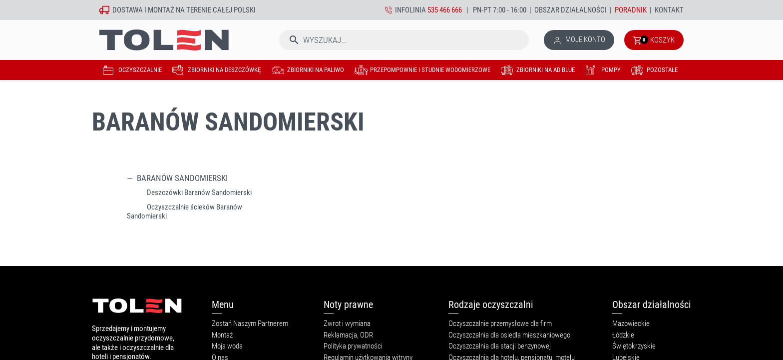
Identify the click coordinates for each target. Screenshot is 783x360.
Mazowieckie (631, 323)
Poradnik (631, 10)
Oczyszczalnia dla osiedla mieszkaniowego (509, 335)
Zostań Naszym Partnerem (250, 323)
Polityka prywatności (353, 346)
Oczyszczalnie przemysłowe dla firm (500, 323)
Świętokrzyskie (634, 346)
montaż (161, 10)
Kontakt (669, 10)
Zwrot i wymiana (347, 323)
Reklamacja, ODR (348, 335)
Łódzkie (623, 335)
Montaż (222, 335)
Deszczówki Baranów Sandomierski (199, 192)
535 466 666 (444, 10)
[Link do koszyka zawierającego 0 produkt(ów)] (654, 40)
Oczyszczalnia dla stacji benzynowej (499, 346)
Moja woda (227, 346)
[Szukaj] (404, 40)
